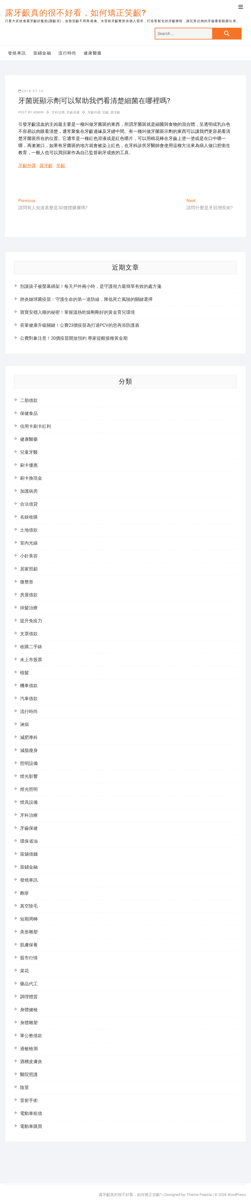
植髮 (24, 672)
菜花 (24, 970)
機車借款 (29, 685)
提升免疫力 (31, 620)
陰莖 (24, 1087)
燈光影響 (29, 776)
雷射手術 (29, 1100)
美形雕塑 (29, 932)
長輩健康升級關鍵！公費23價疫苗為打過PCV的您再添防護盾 (79, 325)
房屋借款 (29, 595)
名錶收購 (29, 517)
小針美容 (29, 556)
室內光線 (29, 543)
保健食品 (29, 413)
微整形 (26, 582)
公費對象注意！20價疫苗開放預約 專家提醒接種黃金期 (74, 338)
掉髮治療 (29, 607)
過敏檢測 (29, 1048)
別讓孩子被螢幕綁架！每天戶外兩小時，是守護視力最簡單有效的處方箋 (90, 286)
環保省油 (29, 841)
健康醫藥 (93, 53)
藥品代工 (29, 983)
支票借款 (29, 633)
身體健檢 (29, 1009)
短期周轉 (29, 919)
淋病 (24, 724)
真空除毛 (29, 906)
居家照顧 (29, 569)
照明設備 (29, 763)
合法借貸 (29, 504)
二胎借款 (29, 400)
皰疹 (24, 893)
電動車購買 (31, 1126)
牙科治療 (58, 112)
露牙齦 (115, 112)
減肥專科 (29, 737)
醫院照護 (29, 1074)
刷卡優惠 (29, 465)
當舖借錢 (29, 854)
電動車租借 (31, 1113)
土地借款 (29, 530)
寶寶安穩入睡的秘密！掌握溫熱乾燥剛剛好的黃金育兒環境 (77, 312)
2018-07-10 (31, 91)
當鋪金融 (42, 53)
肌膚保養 (29, 945)
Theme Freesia (199, 1194)
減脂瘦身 (29, 750)
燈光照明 (29, 789)
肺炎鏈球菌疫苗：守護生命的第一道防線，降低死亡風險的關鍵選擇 (86, 299)
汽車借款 (29, 698)
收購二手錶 (31, 646)
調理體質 (29, 996)
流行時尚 (67, 53)
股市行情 (29, 958)
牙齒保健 (73, 112)
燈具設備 (29, 802)
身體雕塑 (29, 1022)
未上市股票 (31, 659)
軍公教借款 (31, 1035)
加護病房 (29, 491)
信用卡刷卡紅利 (35, 426)
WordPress (236, 1194)
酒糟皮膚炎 (31, 1061)
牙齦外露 (94, 112)
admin (38, 112)
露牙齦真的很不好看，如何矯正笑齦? (75, 13)
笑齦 (105, 112)
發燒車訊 (17, 53)
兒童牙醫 (29, 452)
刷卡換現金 (31, 478)
